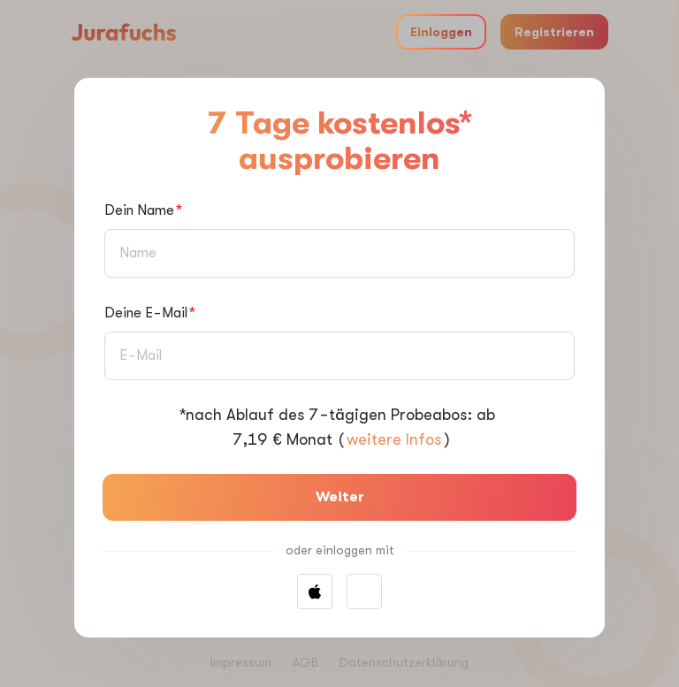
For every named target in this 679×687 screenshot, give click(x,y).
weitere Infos (394, 439)
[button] (364, 591)
